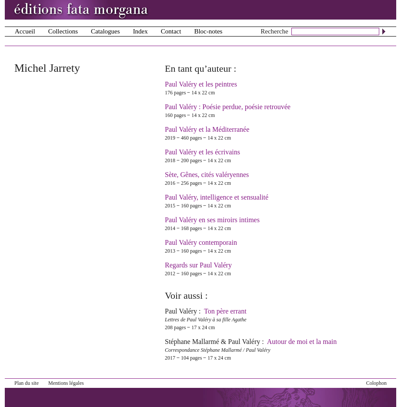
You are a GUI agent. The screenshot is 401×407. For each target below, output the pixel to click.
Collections (63, 31)
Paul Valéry (181, 311)
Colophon (376, 383)
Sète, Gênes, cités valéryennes (207, 174)
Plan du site (26, 383)
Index (140, 31)
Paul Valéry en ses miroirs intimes (212, 220)
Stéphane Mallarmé (192, 341)
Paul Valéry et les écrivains (202, 152)
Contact (171, 31)
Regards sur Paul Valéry (198, 265)
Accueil (25, 31)
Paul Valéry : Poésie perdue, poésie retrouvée (228, 106)
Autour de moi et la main (302, 341)
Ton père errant (225, 311)
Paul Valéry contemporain (201, 242)
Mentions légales (66, 383)
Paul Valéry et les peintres (201, 84)
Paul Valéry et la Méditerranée (207, 129)
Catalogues (105, 31)
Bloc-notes (208, 31)
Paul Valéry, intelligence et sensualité (216, 197)
